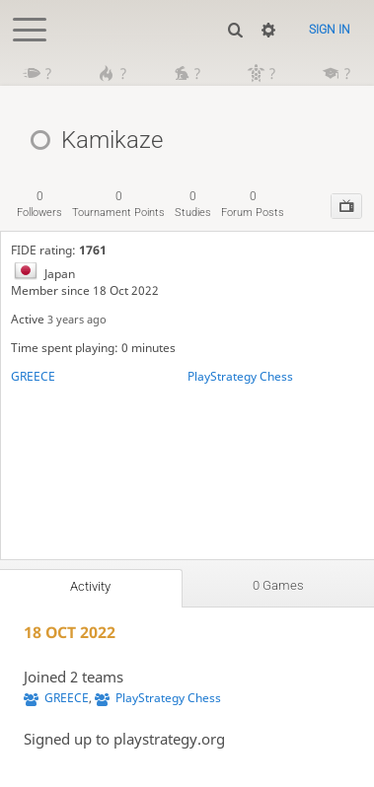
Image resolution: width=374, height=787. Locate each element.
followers (39, 203)
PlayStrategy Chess (240, 376)
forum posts (252, 203)
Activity (90, 586)
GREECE (33, 376)
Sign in (329, 29)
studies (193, 203)
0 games (278, 585)
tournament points (118, 203)
